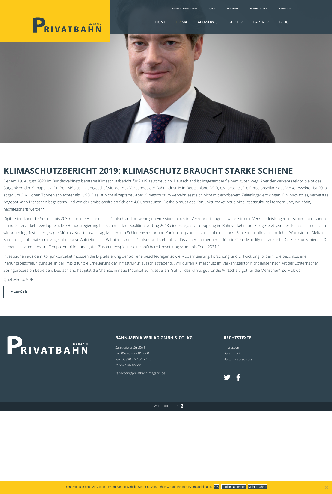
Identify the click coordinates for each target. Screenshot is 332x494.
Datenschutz (233, 353)
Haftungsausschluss (238, 359)
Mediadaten (259, 8)
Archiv (236, 22)
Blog (284, 22)
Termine (233, 8)
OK (216, 486)
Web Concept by (166, 406)
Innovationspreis (184, 8)
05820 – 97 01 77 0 (135, 353)
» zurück (19, 291)
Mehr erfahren (257, 486)
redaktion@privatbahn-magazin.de (140, 373)
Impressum (232, 347)
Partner (261, 22)
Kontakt (285, 8)
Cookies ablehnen (234, 486)
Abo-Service (208, 22)
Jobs (212, 8)
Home (160, 22)
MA (181, 22)
